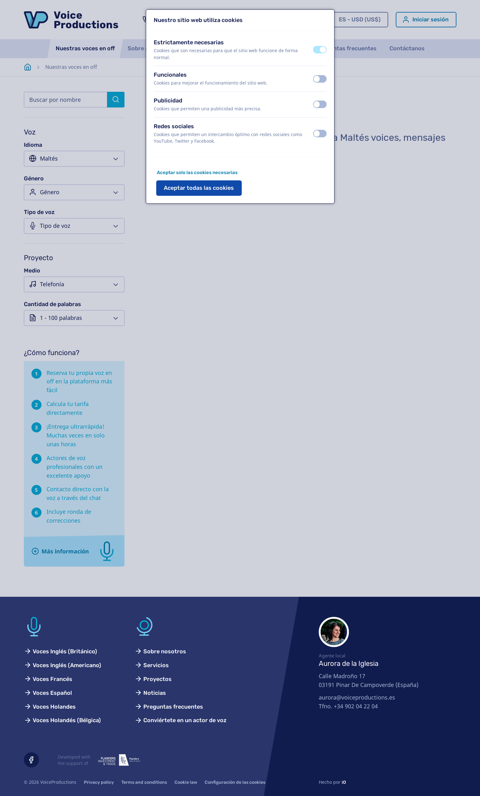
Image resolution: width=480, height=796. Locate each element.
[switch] (320, 49)
